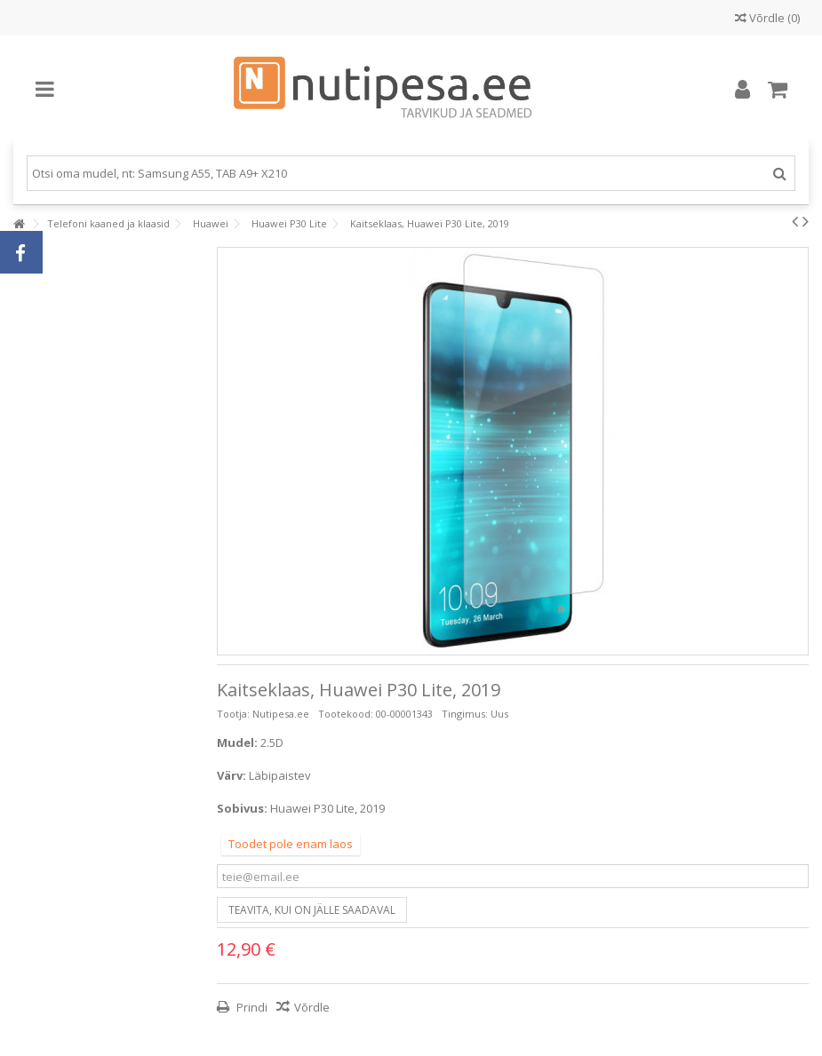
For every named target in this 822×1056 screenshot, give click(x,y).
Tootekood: (345, 713)
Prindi (250, 1007)
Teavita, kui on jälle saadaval (311, 909)
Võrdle (312, 1007)
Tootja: (233, 713)
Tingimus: (465, 713)
